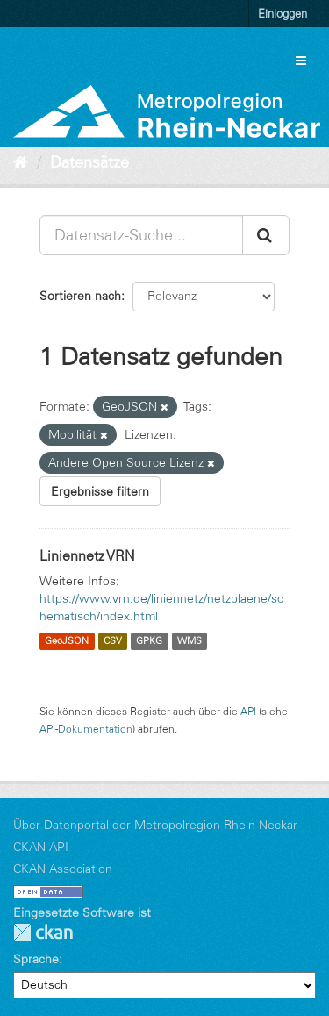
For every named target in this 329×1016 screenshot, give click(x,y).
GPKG (149, 641)
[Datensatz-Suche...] (141, 235)
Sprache (36, 959)
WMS (189, 641)
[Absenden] (266, 235)
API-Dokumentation (85, 728)
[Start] (20, 162)
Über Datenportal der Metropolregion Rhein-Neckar (155, 825)
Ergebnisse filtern (100, 491)
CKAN (43, 932)
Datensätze (89, 162)
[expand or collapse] (301, 60)
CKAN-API (40, 847)
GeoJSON (67, 641)
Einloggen (282, 13)
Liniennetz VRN (87, 555)
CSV (113, 641)
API (248, 711)
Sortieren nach (80, 296)
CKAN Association (62, 868)
